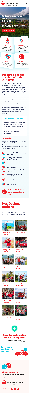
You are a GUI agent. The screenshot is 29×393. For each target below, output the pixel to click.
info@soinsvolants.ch (7, 377)
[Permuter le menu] (26, 3)
